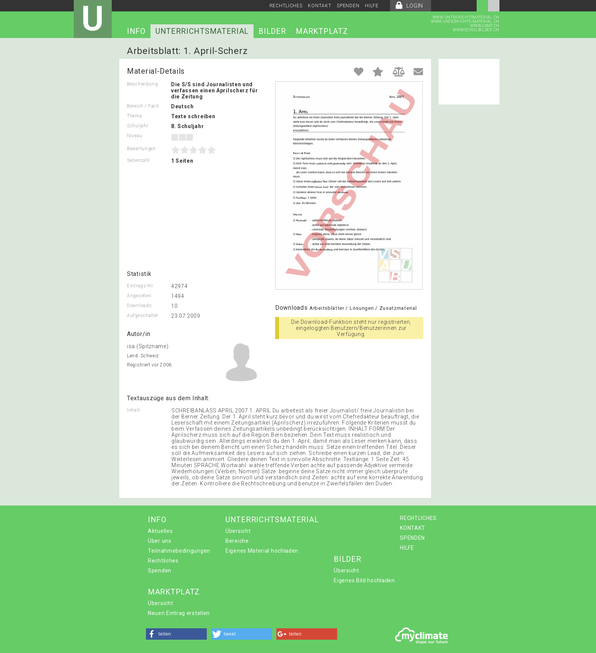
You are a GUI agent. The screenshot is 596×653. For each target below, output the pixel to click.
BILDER (272, 31)
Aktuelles (160, 531)
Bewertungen (141, 148)
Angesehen (139, 295)
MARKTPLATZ (322, 31)
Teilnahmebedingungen (179, 551)
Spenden (159, 570)
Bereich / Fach (143, 106)
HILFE (372, 5)
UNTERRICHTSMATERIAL (202, 31)
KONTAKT (319, 5)
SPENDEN (348, 5)
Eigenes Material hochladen (261, 551)
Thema (134, 116)
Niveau (134, 135)
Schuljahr (137, 125)
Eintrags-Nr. (140, 285)
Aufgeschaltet (142, 315)
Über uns (159, 541)
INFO (136, 31)
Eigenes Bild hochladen (364, 580)
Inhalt (133, 410)
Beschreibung (142, 84)
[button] (176, 634)
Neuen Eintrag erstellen (179, 613)
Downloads (139, 305)
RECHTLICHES (286, 5)
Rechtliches (163, 561)
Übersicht (237, 531)
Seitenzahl (138, 160)
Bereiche (237, 541)
